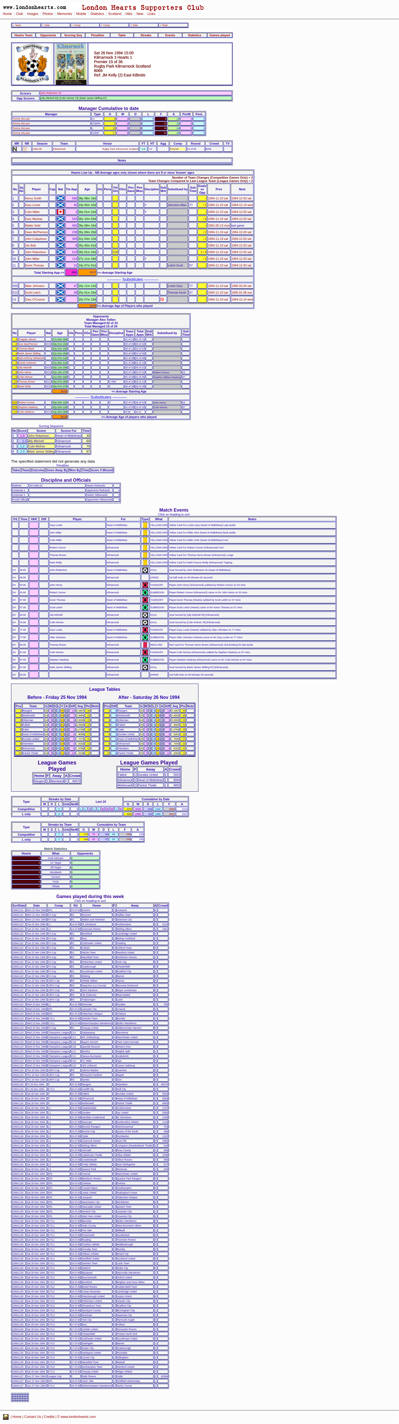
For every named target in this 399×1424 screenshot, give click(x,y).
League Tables (104, 689)
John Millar (32, 258)
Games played (219, 35)
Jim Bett (30, 245)
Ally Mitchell (25, 367)
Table (122, 35)
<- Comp (75, 25)
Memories (64, 14)
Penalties (97, 35)
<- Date (46, 25)
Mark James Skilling (29, 353)
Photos (47, 14)
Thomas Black (26, 348)
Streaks (145, 35)
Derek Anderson (27, 362)
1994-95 (37, 149)
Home (7, 14)
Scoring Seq (73, 35)
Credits (49, 1417)
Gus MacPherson (28, 344)
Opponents (48, 35)
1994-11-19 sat (218, 198)
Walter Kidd (32, 225)
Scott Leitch (33, 292)
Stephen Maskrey (28, 407)
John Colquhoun (36, 238)
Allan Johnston (35, 286)
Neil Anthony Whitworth (31, 358)
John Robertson (35, 252)
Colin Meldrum (26, 411)
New (140, 14)
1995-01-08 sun (241, 292)
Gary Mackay (34, 218)
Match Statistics (55, 848)
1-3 (143, 149)
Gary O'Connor (35, 299)
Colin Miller (32, 212)
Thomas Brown (27, 381)
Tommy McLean (21, 118)
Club (19, 14)
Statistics (97, 14)
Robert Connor (27, 402)
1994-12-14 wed (242, 205)
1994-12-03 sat (241, 198)
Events (170, 35)
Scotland (114, 14)
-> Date (134, 25)
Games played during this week (90, 896)
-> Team (163, 25)
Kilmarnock (59, 149)
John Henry (25, 372)
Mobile (81, 14)
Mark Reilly (25, 386)
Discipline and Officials (66, 480)
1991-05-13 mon (219, 225)
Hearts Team (23, 35)
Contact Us (32, 1417)
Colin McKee (26, 377)
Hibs (129, 14)
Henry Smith (33, 198)
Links (151, 14)
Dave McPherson (36, 232)
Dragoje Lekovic (27, 339)
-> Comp (105, 25)
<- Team (16, 25)
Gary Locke (32, 205)
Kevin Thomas (34, 265)
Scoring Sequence (51, 426)
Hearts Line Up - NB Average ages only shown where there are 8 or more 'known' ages (132, 172)
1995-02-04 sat (241, 286)
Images (32, 14)
